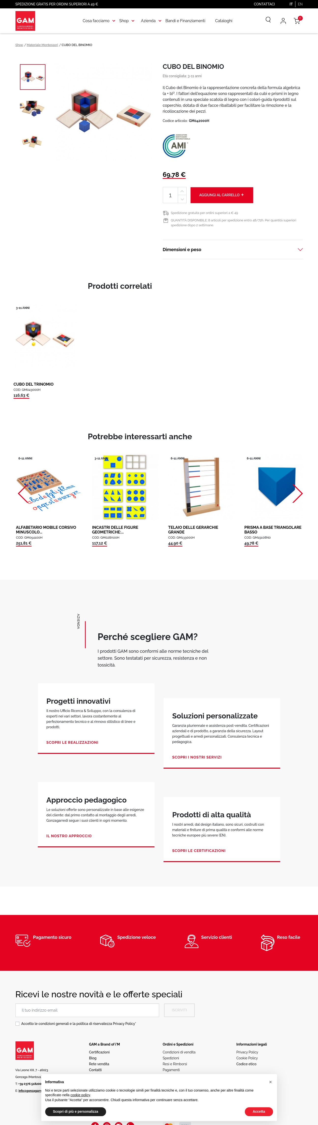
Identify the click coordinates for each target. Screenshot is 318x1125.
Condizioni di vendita (179, 1052)
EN (300, 4)
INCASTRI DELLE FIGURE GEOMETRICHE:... (115, 529)
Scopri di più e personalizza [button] (75, 1111)
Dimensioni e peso (182, 249)
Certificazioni (99, 1052)
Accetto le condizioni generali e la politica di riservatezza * (78, 1024)
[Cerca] (265, 21)
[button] (271, 1082)
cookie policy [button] (80, 1095)
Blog (93, 1058)
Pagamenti (171, 1070)
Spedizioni (171, 1058)
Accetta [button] (259, 1111)
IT (291, 4)
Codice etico (246, 1064)
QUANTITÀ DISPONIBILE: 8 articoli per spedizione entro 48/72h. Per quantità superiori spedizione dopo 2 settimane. (233, 222)
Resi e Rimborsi (175, 1064)
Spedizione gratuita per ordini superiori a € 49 (204, 213)
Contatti (95, 1070)
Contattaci (264, 4)
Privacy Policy (124, 1024)
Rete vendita (99, 1064)
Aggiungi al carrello (222, 195)
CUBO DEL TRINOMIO (34, 384)
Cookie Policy (247, 1058)
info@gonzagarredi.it (33, 1091)
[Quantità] (170, 195)
